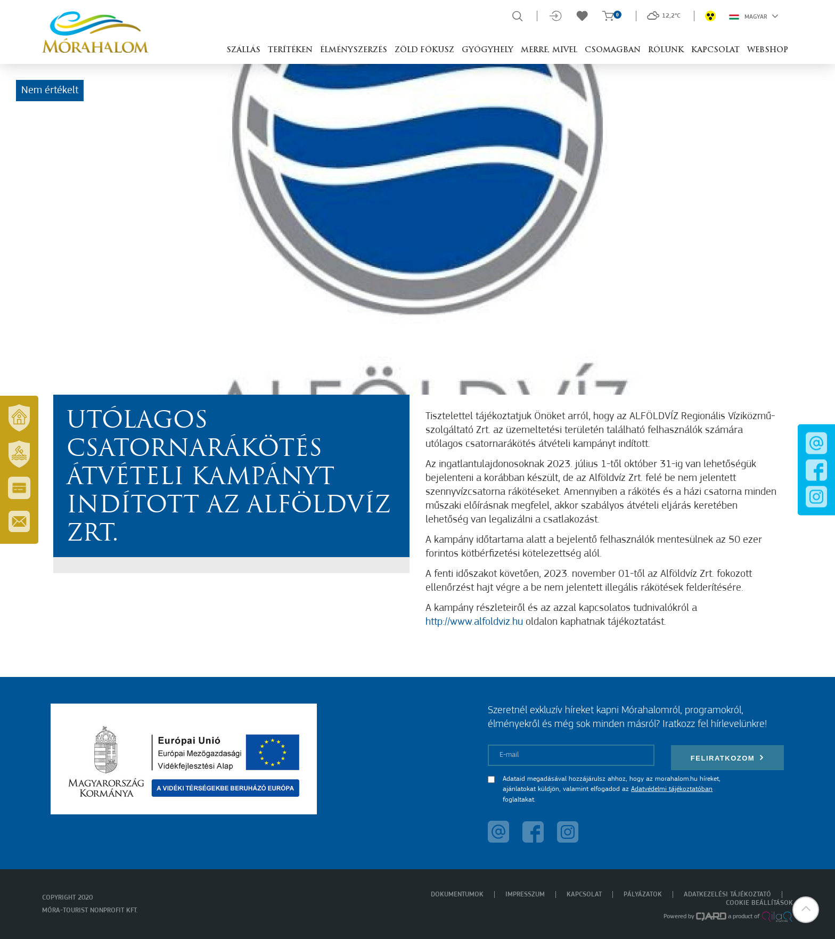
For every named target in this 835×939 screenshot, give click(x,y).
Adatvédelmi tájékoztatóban (672, 789)
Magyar (754, 16)
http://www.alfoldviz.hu (474, 622)
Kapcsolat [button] (715, 50)
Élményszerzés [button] (353, 50)
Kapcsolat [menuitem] (584, 894)
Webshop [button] (767, 50)
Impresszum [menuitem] (525, 894)
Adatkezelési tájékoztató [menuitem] (727, 894)
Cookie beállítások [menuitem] (759, 903)
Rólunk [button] (666, 50)
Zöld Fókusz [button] (424, 50)
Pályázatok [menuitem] (643, 894)
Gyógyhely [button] (487, 50)
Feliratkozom (727, 757)
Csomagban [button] (613, 50)
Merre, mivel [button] (549, 50)
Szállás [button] (243, 50)
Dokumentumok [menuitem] (457, 894)
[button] (805, 909)
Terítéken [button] (290, 50)
